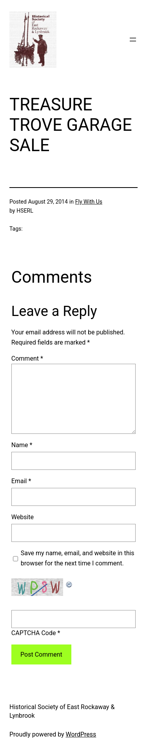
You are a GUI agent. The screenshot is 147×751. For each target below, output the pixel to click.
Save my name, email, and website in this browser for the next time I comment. (77, 558)
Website (22, 517)
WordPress (81, 734)
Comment (27, 358)
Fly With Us (88, 202)
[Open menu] (133, 39)
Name (22, 445)
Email (21, 481)
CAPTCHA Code (33, 633)
